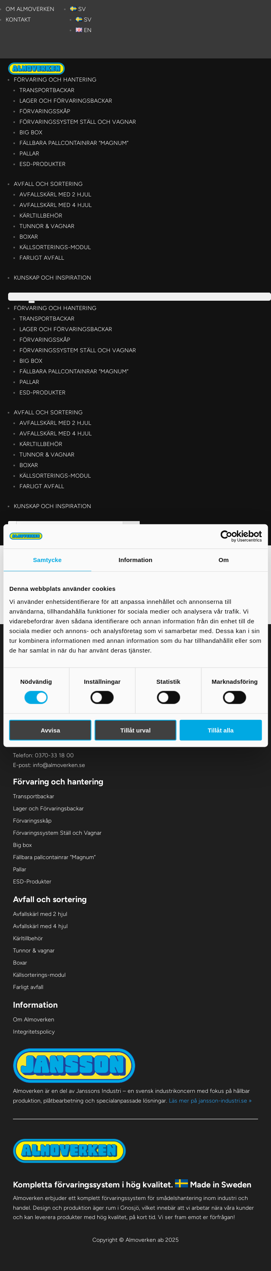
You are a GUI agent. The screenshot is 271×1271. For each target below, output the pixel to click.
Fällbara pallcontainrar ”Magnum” (73, 143)
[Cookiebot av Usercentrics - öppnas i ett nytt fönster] (226, 536)
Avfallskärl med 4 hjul (55, 205)
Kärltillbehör (40, 215)
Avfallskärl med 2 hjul (55, 194)
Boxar (28, 236)
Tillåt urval (135, 729)
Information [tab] (136, 559)
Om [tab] (224, 559)
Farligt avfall (41, 257)
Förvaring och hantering (55, 79)
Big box (30, 132)
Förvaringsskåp (44, 111)
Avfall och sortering (48, 184)
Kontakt (18, 19)
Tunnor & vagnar (47, 226)
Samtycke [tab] (47, 559)
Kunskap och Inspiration (52, 277)
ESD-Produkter (42, 164)
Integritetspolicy (34, 1031)
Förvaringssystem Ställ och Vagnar (77, 121)
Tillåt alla (221, 729)
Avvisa (50, 729)
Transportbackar (47, 90)
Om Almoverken (30, 9)
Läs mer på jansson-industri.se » (210, 1100)
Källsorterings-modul (55, 247)
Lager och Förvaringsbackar (65, 100)
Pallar (29, 153)
